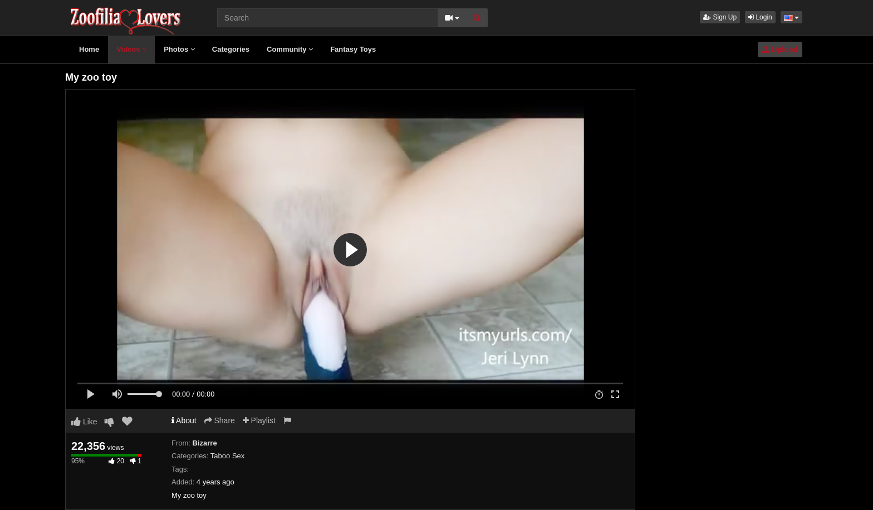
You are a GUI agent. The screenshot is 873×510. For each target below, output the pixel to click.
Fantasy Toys (353, 49)
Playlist (259, 420)
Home (89, 49)
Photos (179, 49)
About (184, 420)
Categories (230, 49)
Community (290, 49)
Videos (131, 49)
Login (760, 17)
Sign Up (720, 17)
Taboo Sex (227, 456)
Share (219, 420)
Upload (780, 49)
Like (84, 421)
